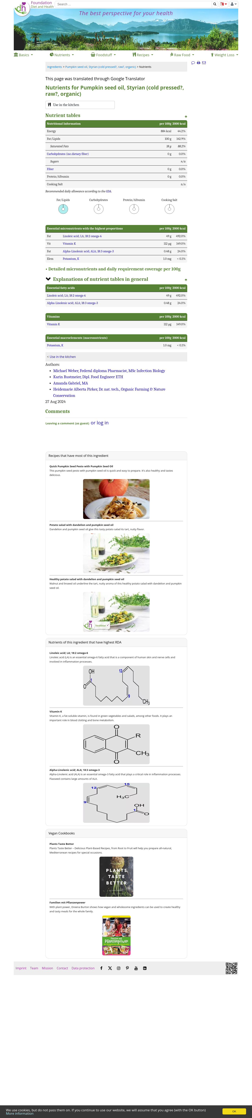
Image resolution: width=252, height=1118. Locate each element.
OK (234, 1111)
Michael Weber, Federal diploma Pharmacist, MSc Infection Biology (109, 370)
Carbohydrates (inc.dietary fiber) (68, 154)
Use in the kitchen (63, 357)
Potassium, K (71, 259)
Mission (47, 968)
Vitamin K (69, 243)
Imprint (21, 968)
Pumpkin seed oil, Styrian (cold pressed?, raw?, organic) (100, 67)
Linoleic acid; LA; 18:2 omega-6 (82, 236)
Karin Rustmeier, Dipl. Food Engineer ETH (88, 376)
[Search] (133, 4)
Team (34, 968)
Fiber (50, 169)
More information (19, 1113)
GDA (108, 191)
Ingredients (54, 67)
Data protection (83, 968)
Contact (62, 968)
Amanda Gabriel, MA (70, 383)
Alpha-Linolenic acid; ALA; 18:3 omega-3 (88, 251)
